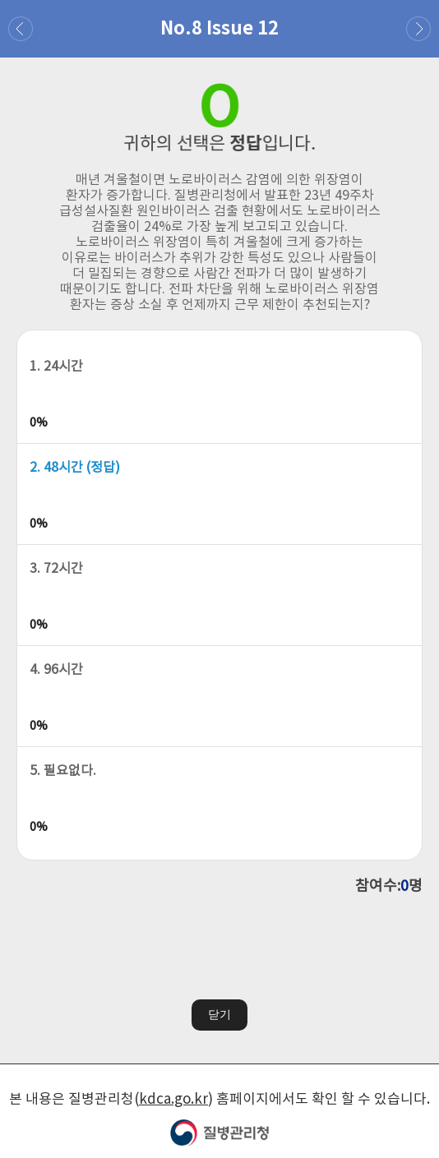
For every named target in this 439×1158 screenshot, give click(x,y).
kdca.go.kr (173, 1098)
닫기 (219, 1012)
